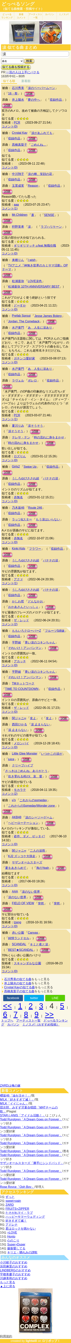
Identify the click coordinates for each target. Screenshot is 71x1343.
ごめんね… (38, 144)
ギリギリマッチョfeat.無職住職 (35, 245)
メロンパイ (21, 743)
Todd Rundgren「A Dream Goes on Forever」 (31, 1119)
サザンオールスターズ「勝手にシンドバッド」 (32, 1163)
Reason (33, 185)
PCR (17, 122)
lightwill (31, 1340)
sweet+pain (13, 1200)
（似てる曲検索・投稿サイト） (23, 8)
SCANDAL (19, 944)
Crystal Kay (19, 132)
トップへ (7, 1020)
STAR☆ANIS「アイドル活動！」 (22, 1115)
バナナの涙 (50, 478)
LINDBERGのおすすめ (15, 1270)
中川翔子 (18, 174)
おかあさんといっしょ (23, 606)
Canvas (33, 932)
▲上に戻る (7, 1286)
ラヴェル (18, 380)
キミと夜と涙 (39, 944)
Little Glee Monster (24, 753)
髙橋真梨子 (19, 144)
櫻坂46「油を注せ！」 (15, 1095)
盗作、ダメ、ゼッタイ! (29, 836)
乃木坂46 (18, 507)
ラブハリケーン (51, 226)
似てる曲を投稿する (16, 67)
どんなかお (35, 601)
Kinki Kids (18, 548)
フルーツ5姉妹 (55, 630)
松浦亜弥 (18, 281)
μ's (14, 800)
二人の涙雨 (37, 850)
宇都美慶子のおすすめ (15, 1274)
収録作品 (56, 99)
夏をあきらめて (15, 867)
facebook (13, 998)
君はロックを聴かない (20, 1228)
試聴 (30, 93)
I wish (32, 260)
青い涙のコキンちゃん (40, 642)
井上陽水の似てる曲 (17, 983)
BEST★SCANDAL (20, 949)
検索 (29, 61)
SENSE (49, 215)
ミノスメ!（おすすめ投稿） (40, 1024)
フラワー (35, 548)
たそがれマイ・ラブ (19, 1212)
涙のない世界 (31, 891)
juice (11, 759)
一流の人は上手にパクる (22, 72)
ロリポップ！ (51, 1340)
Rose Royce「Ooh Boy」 (17, 1186)
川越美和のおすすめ (13, 1278)
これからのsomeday (33, 800)
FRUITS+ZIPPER (17, 1208)
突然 (41, 903)
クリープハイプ (22, 765)
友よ (33, 718)
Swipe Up (30, 466)
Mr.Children (19, 214)
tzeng (17, 922)
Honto (11, 1236)
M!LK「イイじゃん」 (14, 1103)
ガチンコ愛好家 (24, 358)
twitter (34, 998)
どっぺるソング (18, 4)
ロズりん (20, 456)
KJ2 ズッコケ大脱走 (21, 856)
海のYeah (42, 867)
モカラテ (20, 789)
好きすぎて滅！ (16, 1220)
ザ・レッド (21, 620)
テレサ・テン (21, 437)
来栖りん (18, 260)
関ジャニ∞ (19, 718)
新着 (21, 16)
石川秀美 (18, 88)
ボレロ (32, 380)
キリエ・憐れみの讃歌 (22, 1252)
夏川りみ (18, 425)
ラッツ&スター (22, 519)
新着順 (25, 81)
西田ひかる (19, 724)
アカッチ (20, 661)
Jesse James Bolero (48, 315)
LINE (55, 998)
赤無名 (18, 497)
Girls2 (16, 466)
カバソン (49, 14)
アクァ (18, 579)
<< (7, 1006)
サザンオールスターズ (27, 862)
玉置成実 (18, 185)
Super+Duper (16, 1244)
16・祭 (13, 93)
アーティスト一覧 (28, 1020)
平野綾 (16, 642)
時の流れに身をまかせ (49, 437)
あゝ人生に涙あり (40, 327)
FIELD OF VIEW (23, 903)
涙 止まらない (40, 724)
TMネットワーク (23, 683)
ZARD (9, 1204)
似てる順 (9, 81)
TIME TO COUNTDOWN (21, 688)
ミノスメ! (64, 14)
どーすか (20, 305)
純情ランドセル (18, 938)
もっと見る (7, 1282)
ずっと (10, 1196)
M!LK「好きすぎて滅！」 (17, 1099)
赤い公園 (18, 932)
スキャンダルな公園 (27, 963)
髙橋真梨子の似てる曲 (19, 991)
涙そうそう (35, 425)
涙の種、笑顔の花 (40, 174)
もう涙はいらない (48, 519)
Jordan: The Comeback (24, 321)
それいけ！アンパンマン (24, 647)
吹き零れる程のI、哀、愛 (25, 776)
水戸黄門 (18, 327)
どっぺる (7, 16)
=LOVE (12, 1232)
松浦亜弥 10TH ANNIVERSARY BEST (33, 286)
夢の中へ (34, 99)
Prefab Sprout (21, 315)
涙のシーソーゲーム (38, 817)
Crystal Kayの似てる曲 (19, 987)
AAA (15, 891)
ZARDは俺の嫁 (10, 1085)
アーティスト (35, 16)
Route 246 (35, 507)
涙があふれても (41, 133)
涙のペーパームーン (41, 88)
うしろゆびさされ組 (25, 478)
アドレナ (11, 1224)
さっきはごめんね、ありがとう (26, 771)
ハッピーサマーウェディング (25, 1216)
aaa (16, 204)
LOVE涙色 (35, 281)
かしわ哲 (18, 601)
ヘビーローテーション (23, 822)
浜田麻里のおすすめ (13, 1266)
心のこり (13, 1240)
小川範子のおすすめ (13, 1262)
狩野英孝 (18, 226)
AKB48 (16, 817)
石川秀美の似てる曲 (17, 979)
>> (49, 1014)
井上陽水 (18, 99)
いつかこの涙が (51, 753)
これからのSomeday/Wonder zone (31, 805)
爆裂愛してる (16, 1248)
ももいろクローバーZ (26, 630)
